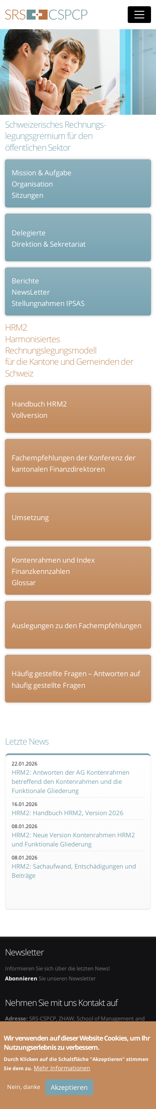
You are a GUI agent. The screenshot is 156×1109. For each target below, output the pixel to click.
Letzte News (27, 741)
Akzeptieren (69, 1093)
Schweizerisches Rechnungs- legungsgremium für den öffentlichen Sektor (55, 136)
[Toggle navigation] (139, 14)
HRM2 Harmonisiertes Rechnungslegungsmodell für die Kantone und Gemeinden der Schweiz (69, 350)
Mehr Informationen (62, 1074)
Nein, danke (23, 1092)
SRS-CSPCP (46, 15)
